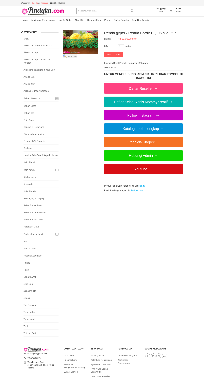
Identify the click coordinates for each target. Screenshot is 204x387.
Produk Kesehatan (33, 256)
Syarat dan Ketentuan (101, 364)
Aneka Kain (29, 84)
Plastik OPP (30, 248)
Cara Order (69, 355)
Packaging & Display (34, 198)
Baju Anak (29, 120)
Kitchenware (30, 177)
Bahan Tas (29, 113)
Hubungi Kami (94, 20)
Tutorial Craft (30, 333)
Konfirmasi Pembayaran (43, 20)
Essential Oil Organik (34, 141)
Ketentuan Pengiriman (101, 360)
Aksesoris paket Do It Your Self (39, 70)
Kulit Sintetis (30, 191)
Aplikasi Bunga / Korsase (36, 91)
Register (44, 3)
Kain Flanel (29, 162)
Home (25, 20)
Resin (26, 270)
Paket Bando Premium (35, 212)
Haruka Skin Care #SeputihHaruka (41, 155)
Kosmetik (28, 184)
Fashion (28, 148)
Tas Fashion (30, 305)
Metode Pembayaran (127, 355)
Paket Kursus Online (34, 219)
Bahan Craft (30, 106)
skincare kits (30, 291)
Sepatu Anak (30, 277)
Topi (26, 326)
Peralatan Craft (31, 226)
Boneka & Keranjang (34, 127)
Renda (27, 263)
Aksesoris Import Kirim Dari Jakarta (37, 61)
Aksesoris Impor (32, 52)
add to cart (113, 54)
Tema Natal (29, 319)
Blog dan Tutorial (140, 20)
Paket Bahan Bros (33, 205)
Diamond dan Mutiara (34, 134)
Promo (107, 20)
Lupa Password (71, 372)
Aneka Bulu (29, 77)
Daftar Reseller (121, 20)
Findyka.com (136, 190)
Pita (25, 241)
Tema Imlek (29, 312)
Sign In (35, 3)
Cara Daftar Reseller (100, 376)
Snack (27, 298)
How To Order (65, 20)
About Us (79, 20)
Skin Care (28, 284)
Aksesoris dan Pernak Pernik (38, 45)
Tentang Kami (97, 355)
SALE (26, 39)
